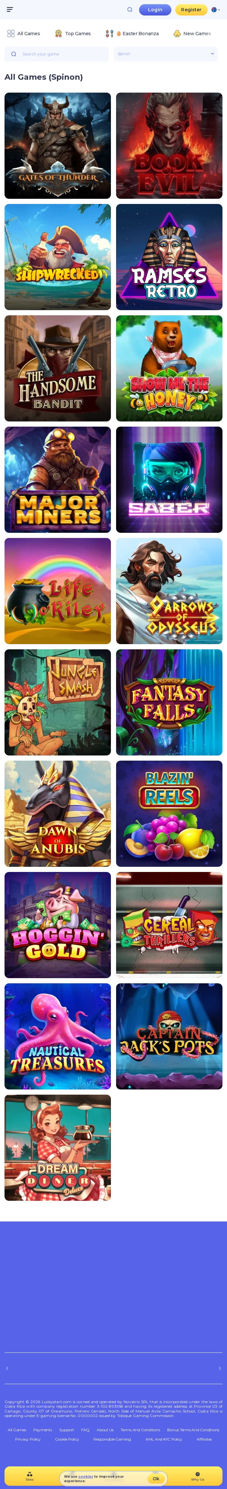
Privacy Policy (28, 1439)
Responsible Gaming (112, 1439)
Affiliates (204, 1439)
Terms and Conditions (140, 1430)
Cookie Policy (67, 1439)
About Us (105, 1430)
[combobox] (215, 9)
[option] (23, 33)
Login (155, 10)
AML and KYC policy (164, 1439)
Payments (42, 1430)
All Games (17, 1430)
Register (191, 10)
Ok (156, 1479)
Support (66, 1430)
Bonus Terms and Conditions (193, 1430)
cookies (85, 1476)
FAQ (85, 1430)
